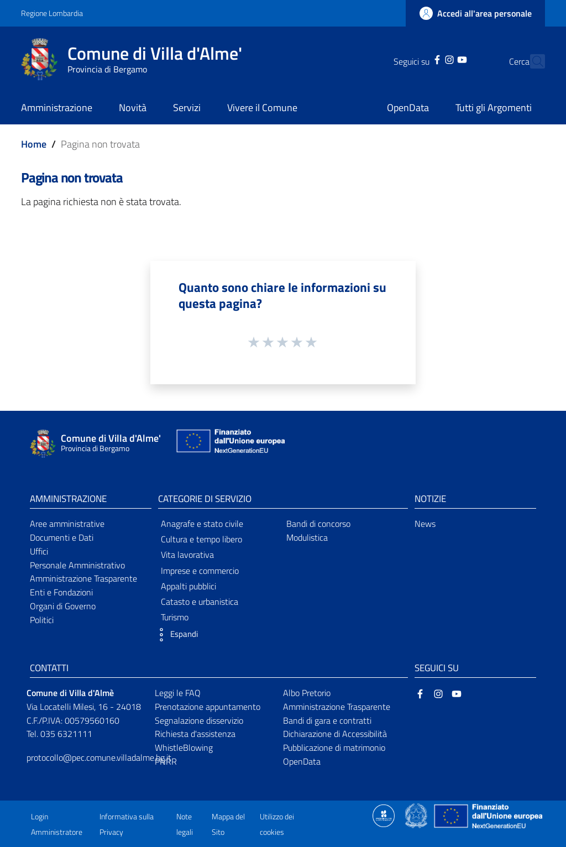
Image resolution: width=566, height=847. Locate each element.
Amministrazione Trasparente (83, 578)
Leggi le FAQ (178, 692)
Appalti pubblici (188, 586)
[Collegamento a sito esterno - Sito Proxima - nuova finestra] (384, 814)
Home (33, 144)
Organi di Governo (63, 606)
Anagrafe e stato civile (202, 523)
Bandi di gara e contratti (327, 720)
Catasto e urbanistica (199, 601)
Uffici (39, 551)
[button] (175, 635)
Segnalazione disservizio (199, 720)
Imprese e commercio (200, 570)
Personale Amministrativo (77, 565)
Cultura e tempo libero (201, 539)
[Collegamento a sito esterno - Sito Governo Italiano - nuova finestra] (417, 814)
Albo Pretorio (307, 692)
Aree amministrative (67, 523)
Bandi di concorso (318, 523)
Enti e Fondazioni (61, 592)
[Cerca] (531, 61)
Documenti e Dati (61, 537)
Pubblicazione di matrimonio (334, 747)
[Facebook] (417, 58)
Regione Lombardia (52, 13)
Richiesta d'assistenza (195, 733)
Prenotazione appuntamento (207, 706)
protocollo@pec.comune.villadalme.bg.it (99, 757)
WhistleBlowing (184, 747)
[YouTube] (442, 58)
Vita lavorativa (187, 554)
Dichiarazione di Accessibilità (335, 733)
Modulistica (307, 537)
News (425, 523)
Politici (42, 619)
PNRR (166, 761)
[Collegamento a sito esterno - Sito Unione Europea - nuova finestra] (229, 443)
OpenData (302, 761)
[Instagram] (430, 58)
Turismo (174, 617)
